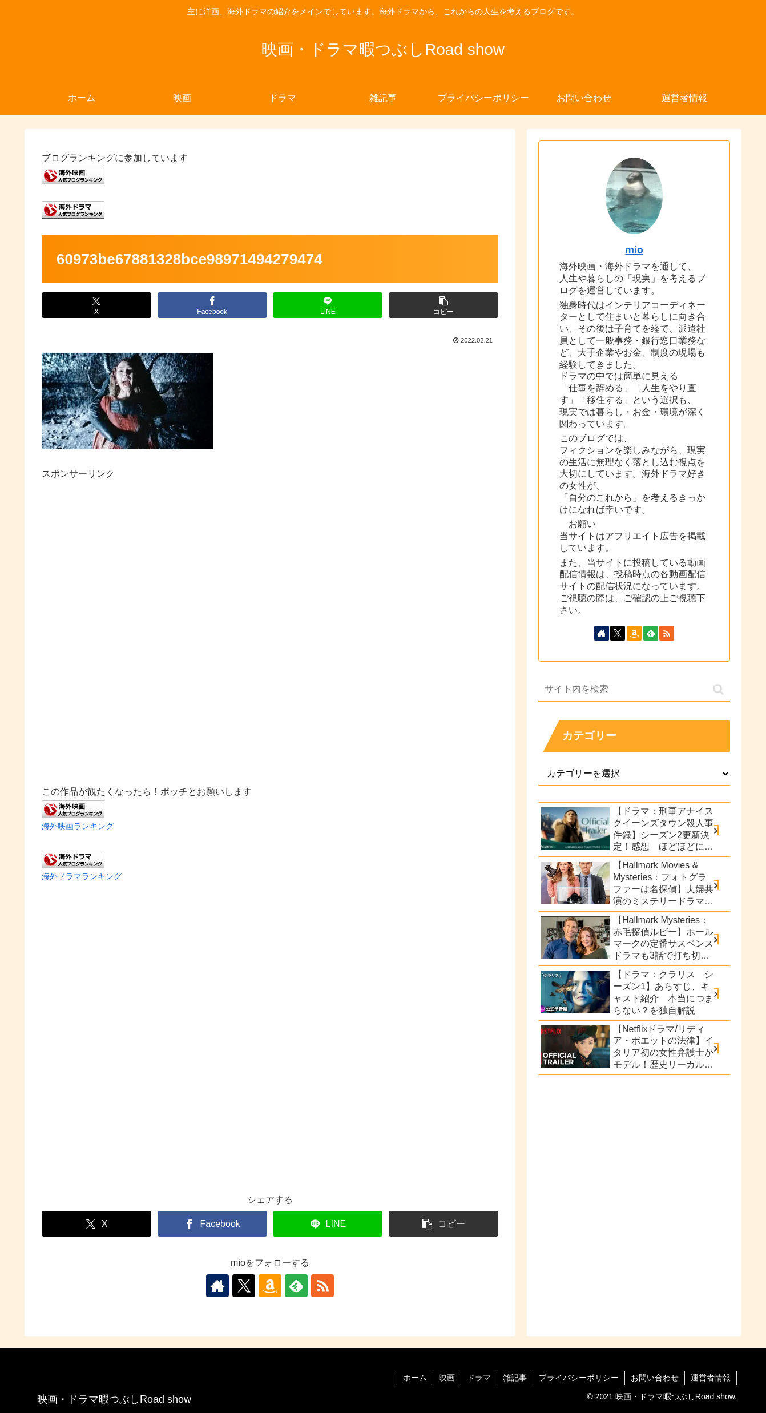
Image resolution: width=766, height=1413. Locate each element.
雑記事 (515, 1377)
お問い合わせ (655, 1377)
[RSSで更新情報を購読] (322, 1285)
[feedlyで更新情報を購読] (296, 1285)
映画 (447, 1377)
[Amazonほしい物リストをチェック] (270, 1285)
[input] (634, 690)
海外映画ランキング (78, 826)
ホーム (415, 1377)
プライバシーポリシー (579, 1377)
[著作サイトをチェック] (217, 1285)
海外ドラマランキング (82, 876)
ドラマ (479, 1377)
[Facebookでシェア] (212, 305)
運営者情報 (711, 1377)
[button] (443, 305)
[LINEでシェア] (327, 305)
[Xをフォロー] (243, 1285)
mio (634, 250)
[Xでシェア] (96, 305)
